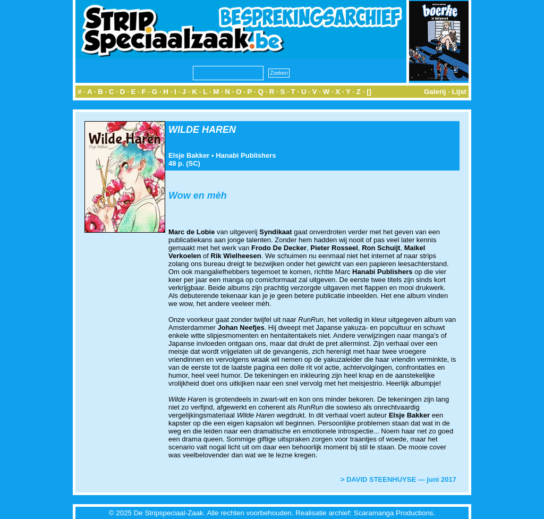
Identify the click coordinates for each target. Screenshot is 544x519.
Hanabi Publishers (246, 155)
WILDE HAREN (202, 129)
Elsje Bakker (188, 155)
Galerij (435, 92)
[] (369, 92)
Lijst (459, 92)
